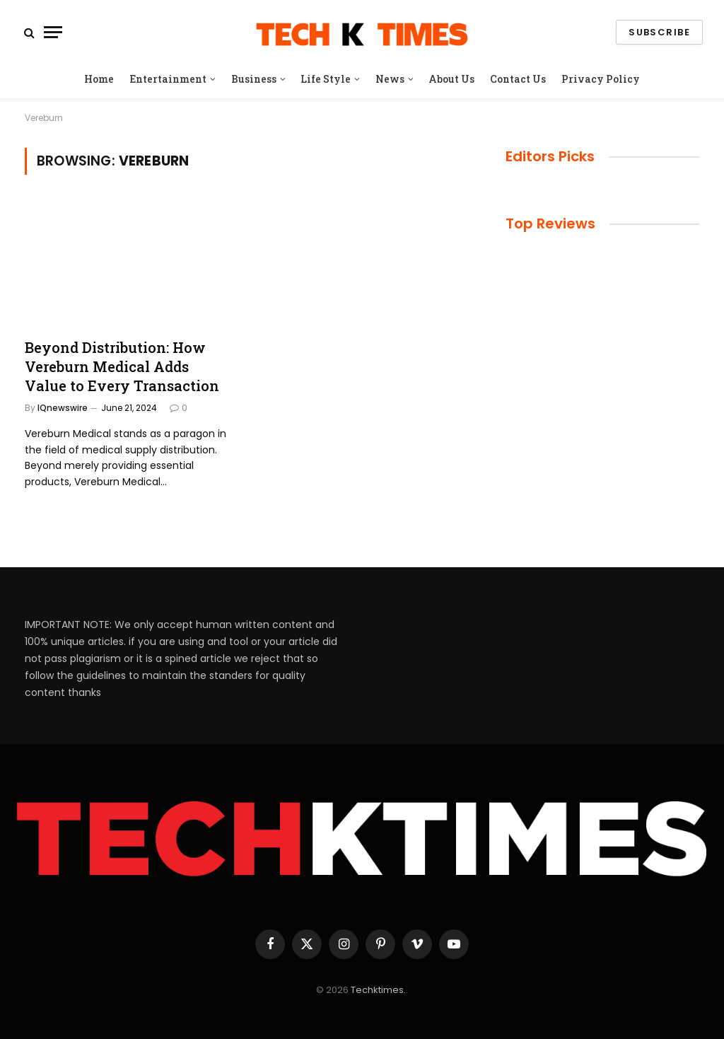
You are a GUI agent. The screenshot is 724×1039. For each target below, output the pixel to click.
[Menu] (53, 32)
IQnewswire (62, 408)
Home (99, 79)
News (389, 79)
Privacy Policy (600, 79)
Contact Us (518, 79)
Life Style (325, 79)
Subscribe (659, 32)
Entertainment (167, 79)
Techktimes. (378, 990)
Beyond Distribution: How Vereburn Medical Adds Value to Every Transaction (122, 366)
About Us (451, 79)
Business (253, 79)
